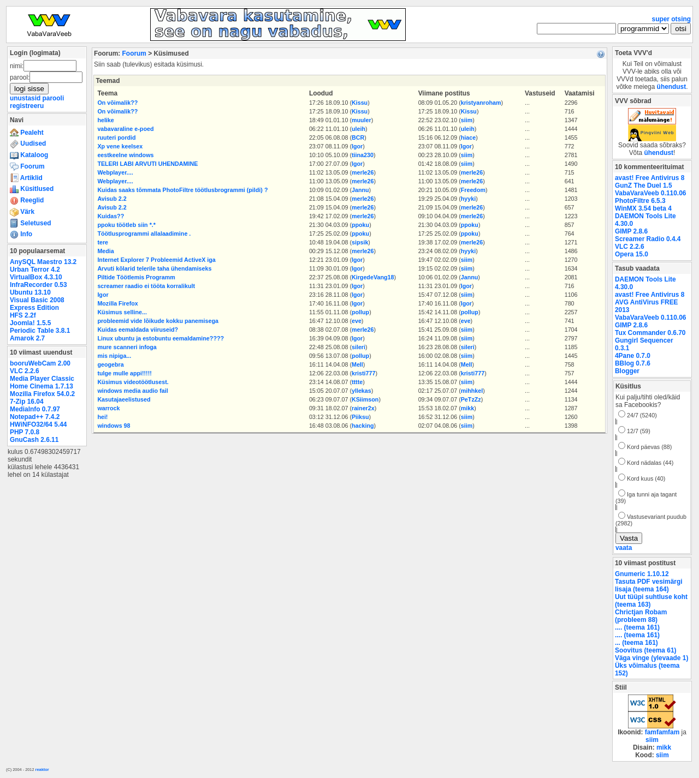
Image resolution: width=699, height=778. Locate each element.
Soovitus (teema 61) (645, 650)
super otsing (671, 19)
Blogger (627, 371)
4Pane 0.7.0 (632, 356)
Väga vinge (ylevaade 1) (651, 658)
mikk (467, 408)
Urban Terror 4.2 (35, 269)
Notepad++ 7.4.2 (35, 417)
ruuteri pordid (116, 137)
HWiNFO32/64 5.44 (38, 424)
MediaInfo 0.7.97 (35, 409)
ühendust (671, 87)
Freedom (473, 190)
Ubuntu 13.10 (30, 292)
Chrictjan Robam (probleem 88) (641, 616)
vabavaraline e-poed (125, 128)
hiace (468, 137)
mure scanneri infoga (126, 347)
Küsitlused (32, 189)
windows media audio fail (132, 390)
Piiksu (360, 417)
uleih (358, 128)
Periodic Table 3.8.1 (40, 330)
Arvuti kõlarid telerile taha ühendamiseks (154, 268)
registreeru (27, 106)
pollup (360, 312)
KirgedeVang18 (373, 277)
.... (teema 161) (637, 627)
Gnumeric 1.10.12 (642, 574)
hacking (363, 425)
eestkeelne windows (125, 155)
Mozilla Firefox (117, 303)
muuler (361, 120)
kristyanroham (481, 102)
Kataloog (29, 155)
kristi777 (364, 373)
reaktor (42, 769)
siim (466, 120)
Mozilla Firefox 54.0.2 (42, 394)
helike (105, 120)
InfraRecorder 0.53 (38, 285)
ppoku (360, 225)
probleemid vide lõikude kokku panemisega (157, 321)
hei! (102, 417)
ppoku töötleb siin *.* (126, 225)
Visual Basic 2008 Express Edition (37, 304)
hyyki (468, 198)
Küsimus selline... (122, 312)
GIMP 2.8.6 (631, 231)
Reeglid (27, 200)
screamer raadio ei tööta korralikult (146, 286)
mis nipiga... (114, 355)
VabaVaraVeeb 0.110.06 (650, 193)
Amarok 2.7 (27, 338)
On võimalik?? (117, 102)
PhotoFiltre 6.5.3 (640, 201)
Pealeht (27, 132)
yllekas (361, 390)
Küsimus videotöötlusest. (132, 382)
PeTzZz (471, 399)
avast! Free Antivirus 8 (649, 178)
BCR (358, 137)
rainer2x (363, 408)
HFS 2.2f (23, 315)
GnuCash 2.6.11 (34, 440)
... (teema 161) (636, 643)
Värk (22, 212)
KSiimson (365, 399)
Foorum (27, 166)
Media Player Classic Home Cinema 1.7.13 (42, 382)
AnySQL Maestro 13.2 (43, 262)
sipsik (360, 242)
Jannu (360, 190)
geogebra (110, 364)
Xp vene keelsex (120, 146)
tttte (357, 382)
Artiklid (26, 178)
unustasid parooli (37, 98)
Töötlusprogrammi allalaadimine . (144, 233)
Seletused (30, 223)
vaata (623, 548)
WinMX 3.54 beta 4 (643, 208)
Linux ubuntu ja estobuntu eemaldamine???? (160, 338)
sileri (358, 347)
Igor (357, 146)
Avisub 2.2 (111, 198)
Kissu (360, 102)
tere (102, 242)
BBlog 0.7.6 (632, 363)
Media (105, 251)
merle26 (363, 172)
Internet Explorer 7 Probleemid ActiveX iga (156, 259)
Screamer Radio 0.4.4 (647, 239)
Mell (357, 364)
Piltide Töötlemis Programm (136, 277)
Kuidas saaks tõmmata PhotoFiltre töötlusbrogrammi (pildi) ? (182, 190)
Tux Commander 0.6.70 (650, 333)
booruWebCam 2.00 (40, 363)
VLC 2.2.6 (24, 371)
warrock (108, 408)
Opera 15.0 (631, 254)
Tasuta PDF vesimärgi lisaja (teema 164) (649, 585)
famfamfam (662, 732)
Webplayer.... (115, 172)
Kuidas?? (110, 216)
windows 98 (113, 425)
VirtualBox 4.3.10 (36, 277)
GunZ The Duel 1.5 (643, 185)
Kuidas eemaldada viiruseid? (137, 329)
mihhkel (472, 390)
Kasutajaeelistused (123, 399)
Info (21, 234)
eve (357, 321)
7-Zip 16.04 (27, 401)
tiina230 (363, 155)
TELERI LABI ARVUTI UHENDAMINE (147, 163)
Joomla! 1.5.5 (30, 323)
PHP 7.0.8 (24, 432)
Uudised (28, 143)
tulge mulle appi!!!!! (124, 373)
